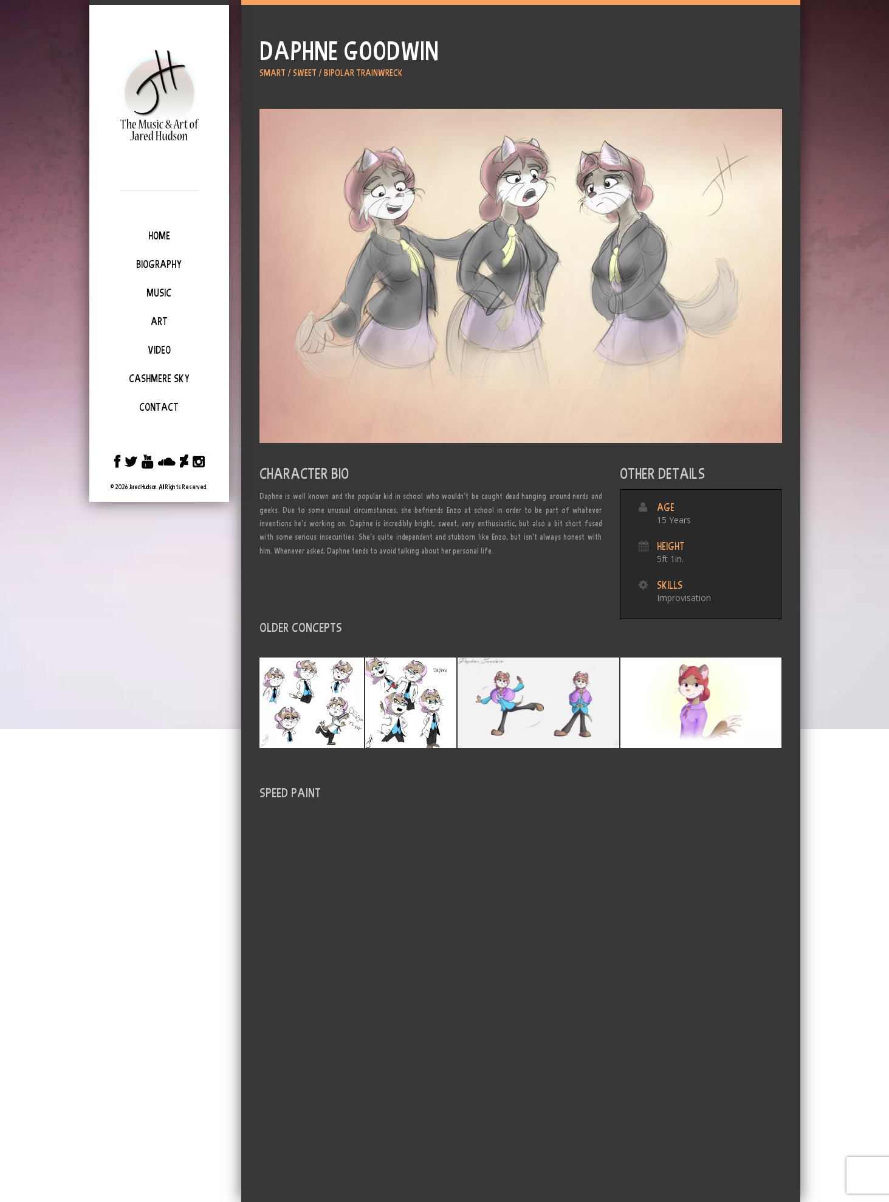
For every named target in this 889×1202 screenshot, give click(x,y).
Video (159, 350)
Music (158, 293)
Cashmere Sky (159, 379)
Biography (159, 264)
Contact (159, 407)
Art (159, 321)
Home (159, 236)
